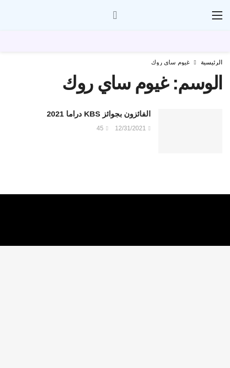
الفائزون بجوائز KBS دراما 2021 (99, 113)
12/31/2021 (133, 128)
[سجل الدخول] (115, 15)
